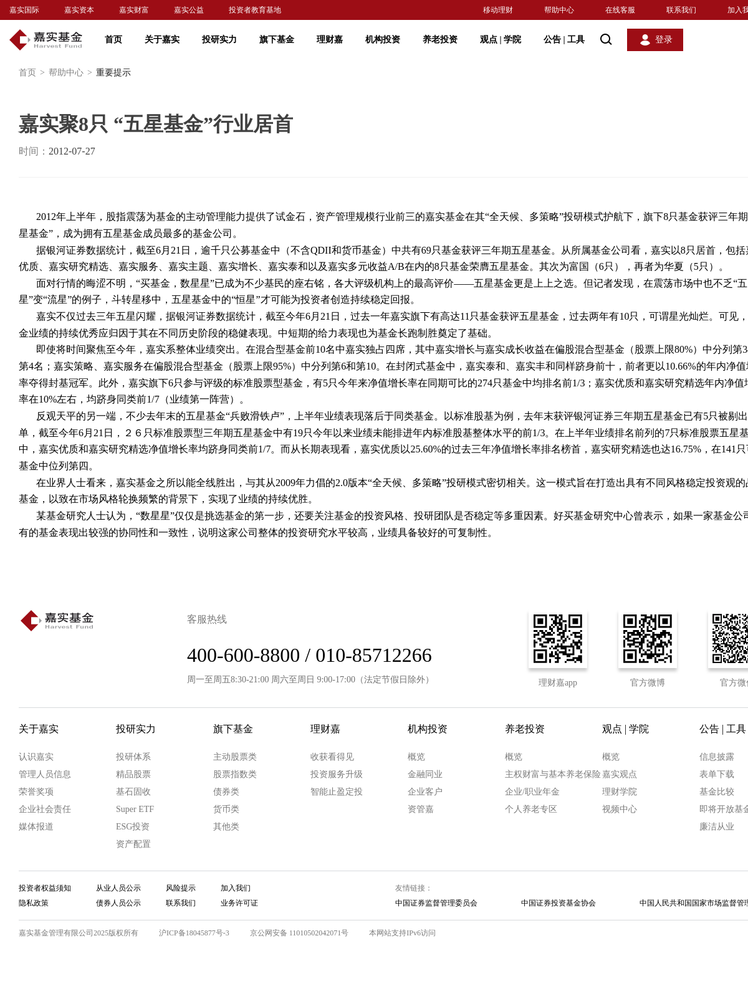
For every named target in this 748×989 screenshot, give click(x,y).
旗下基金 (276, 39)
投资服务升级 (336, 774)
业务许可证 (239, 903)
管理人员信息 (45, 774)
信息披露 (716, 757)
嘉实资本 (79, 10)
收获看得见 (332, 757)
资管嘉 (421, 809)
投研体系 (133, 757)
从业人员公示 (118, 888)
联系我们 (681, 10)
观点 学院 (500, 39)
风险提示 (181, 888)
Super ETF (135, 809)
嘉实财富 (134, 10)
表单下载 (716, 774)
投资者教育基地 (255, 10)
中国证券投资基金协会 (558, 903)
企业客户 (425, 791)
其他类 (226, 826)
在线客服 (620, 10)
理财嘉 (330, 39)
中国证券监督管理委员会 (436, 903)
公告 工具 (564, 39)
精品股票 (133, 774)
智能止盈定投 (336, 791)
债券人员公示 (118, 903)
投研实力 (219, 39)
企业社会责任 (45, 809)
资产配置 (133, 844)
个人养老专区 (531, 809)
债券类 (226, 791)
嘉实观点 (619, 774)
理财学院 (619, 791)
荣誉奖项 (36, 791)
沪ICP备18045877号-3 (194, 933)
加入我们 (236, 888)
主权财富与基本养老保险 (553, 774)
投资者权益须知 (45, 888)
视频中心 (619, 809)
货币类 (226, 809)
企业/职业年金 (532, 791)
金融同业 (425, 774)
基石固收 (133, 791)
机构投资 (382, 39)
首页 (113, 39)
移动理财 (498, 10)
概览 (416, 757)
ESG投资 (133, 826)
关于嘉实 (162, 39)
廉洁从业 (716, 826)
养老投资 (440, 39)
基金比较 (716, 791)
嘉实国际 (24, 10)
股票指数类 (235, 774)
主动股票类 (235, 757)
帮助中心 (559, 10)
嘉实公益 (189, 10)
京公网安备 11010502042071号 (299, 933)
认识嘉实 (36, 757)
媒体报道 (36, 826)
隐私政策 (34, 903)
